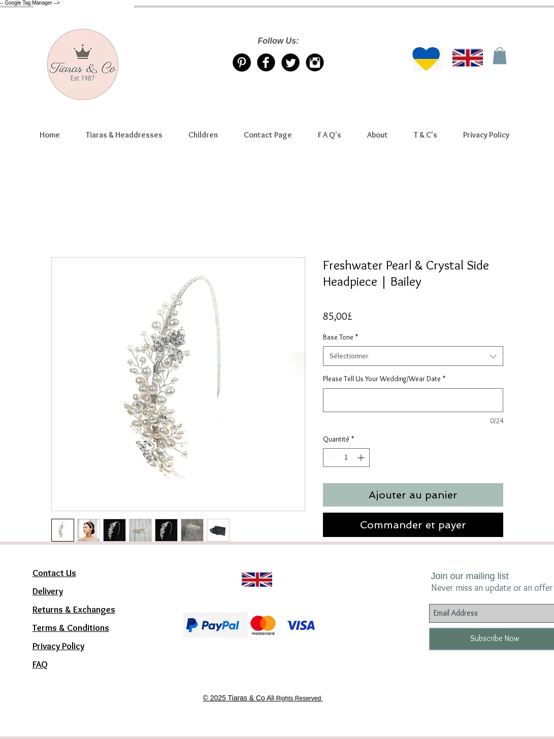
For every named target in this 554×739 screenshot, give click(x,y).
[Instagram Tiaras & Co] (315, 62)
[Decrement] (330, 457)
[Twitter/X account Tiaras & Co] (290, 62)
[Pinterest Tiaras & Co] (242, 62)
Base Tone (340, 337)
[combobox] (413, 356)
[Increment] (361, 457)
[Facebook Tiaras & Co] (266, 62)
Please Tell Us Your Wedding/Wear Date (384, 378)
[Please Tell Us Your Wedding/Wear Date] (413, 400)
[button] (124, 135)
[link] (500, 55)
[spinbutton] (346, 457)
